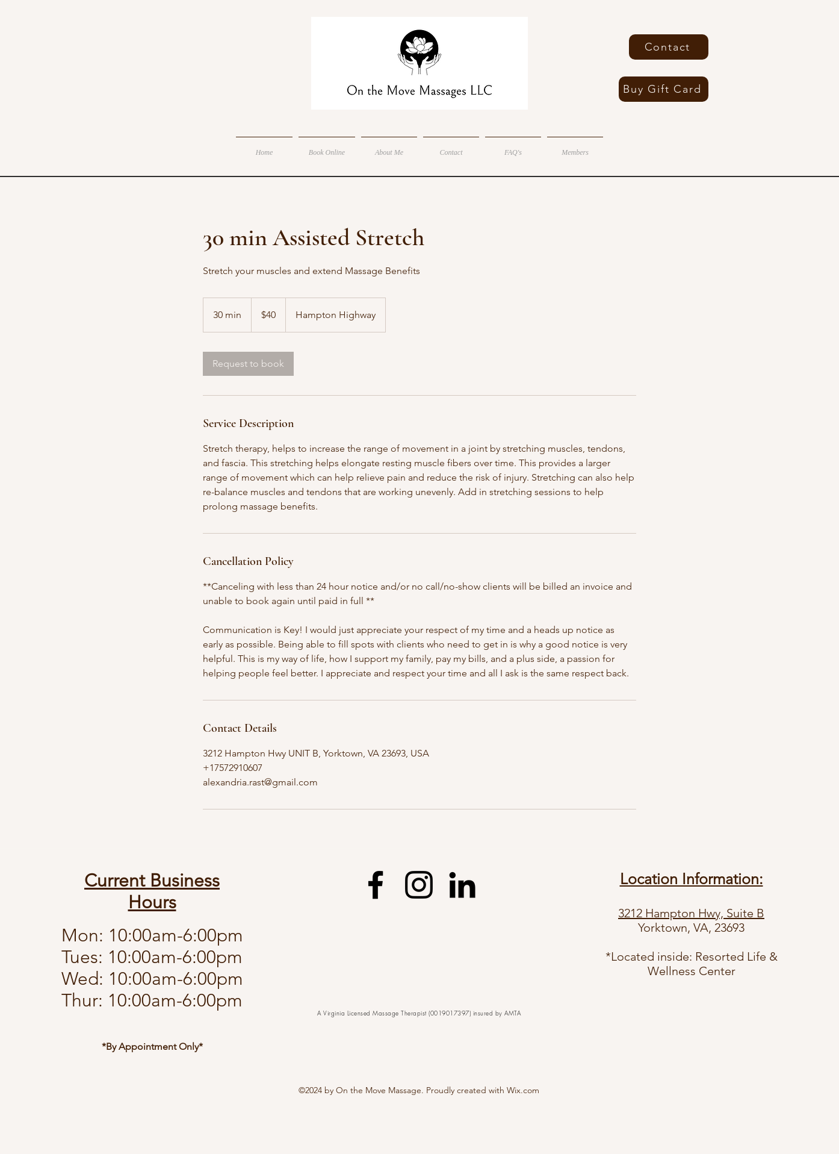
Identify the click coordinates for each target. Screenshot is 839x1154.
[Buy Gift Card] (663, 89)
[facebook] (375, 884)
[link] (248, 364)
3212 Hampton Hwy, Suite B (691, 913)
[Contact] (668, 47)
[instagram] (419, 884)
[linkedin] (462, 884)
